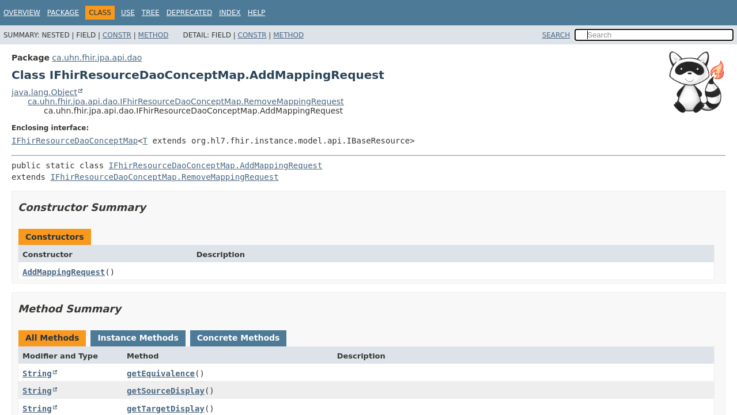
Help (257, 13)
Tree (151, 13)
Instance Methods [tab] (137, 337)
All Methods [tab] (52, 337)
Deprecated (190, 13)
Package (63, 13)
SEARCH (556, 35)
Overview (21, 13)
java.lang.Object (44, 92)
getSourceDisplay (166, 390)
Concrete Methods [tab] (238, 337)
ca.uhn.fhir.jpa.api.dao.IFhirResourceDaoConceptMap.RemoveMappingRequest (186, 101)
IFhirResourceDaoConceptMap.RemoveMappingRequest (164, 177)
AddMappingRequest (63, 272)
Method (153, 35)
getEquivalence (161, 373)
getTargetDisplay (166, 408)
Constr (117, 35)
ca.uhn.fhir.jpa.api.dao (97, 57)
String (37, 373)
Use (128, 13)
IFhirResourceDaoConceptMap (75, 140)
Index (230, 13)
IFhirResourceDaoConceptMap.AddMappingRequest (216, 165)
